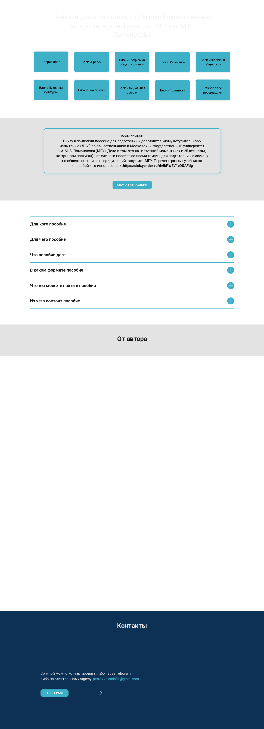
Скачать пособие (132, 185)
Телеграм (54, 693)
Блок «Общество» (172, 62)
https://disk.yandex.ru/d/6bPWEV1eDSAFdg (158, 166)
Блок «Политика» (172, 90)
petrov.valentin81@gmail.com (116, 679)
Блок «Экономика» (91, 90)
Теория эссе (51, 62)
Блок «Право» (91, 62)
